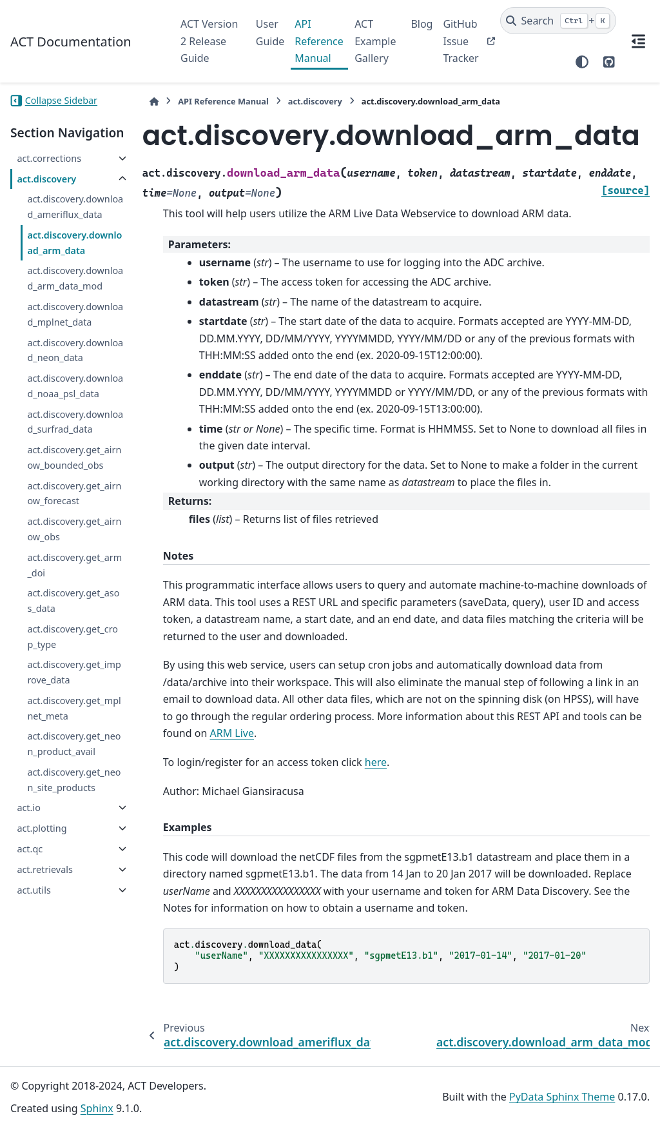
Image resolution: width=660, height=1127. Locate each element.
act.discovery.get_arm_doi (74, 565)
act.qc (30, 849)
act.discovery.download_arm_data (74, 243)
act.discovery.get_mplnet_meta (74, 708)
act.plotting (41, 828)
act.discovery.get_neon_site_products (74, 780)
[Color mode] (582, 62)
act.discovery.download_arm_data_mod (75, 278)
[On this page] (638, 41)
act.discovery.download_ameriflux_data (75, 206)
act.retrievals (44, 869)
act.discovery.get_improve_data (74, 672)
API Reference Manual (319, 41)
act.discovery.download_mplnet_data (75, 314)
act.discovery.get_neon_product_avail (74, 744)
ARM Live (232, 733)
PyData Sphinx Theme (562, 1097)
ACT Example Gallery (375, 41)
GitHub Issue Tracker (460, 41)
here (376, 762)
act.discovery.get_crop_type (72, 637)
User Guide (270, 32)
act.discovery (46, 179)
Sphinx (97, 1108)
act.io (28, 807)
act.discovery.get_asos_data (73, 600)
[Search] (558, 20)
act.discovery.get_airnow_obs (74, 529)
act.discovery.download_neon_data (75, 350)
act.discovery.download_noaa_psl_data (75, 386)
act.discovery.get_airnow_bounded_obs (74, 457)
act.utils (33, 890)
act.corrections (49, 158)
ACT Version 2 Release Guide (209, 41)
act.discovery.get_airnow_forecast (74, 493)
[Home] (154, 101)
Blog (421, 24)
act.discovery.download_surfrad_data (75, 422)
